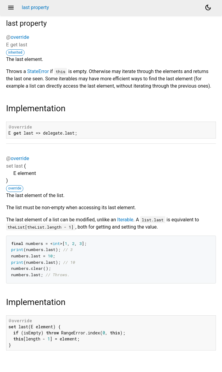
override (20, 37)
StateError (38, 71)
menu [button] (11, 7)
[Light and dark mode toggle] (208, 7)
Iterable (125, 220)
